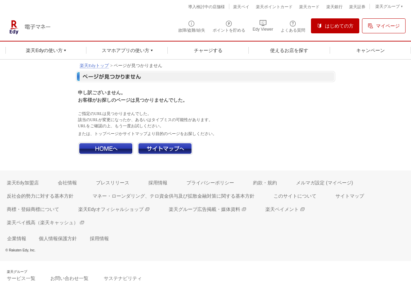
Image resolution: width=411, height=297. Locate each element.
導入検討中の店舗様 (206, 6)
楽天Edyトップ (94, 65)
